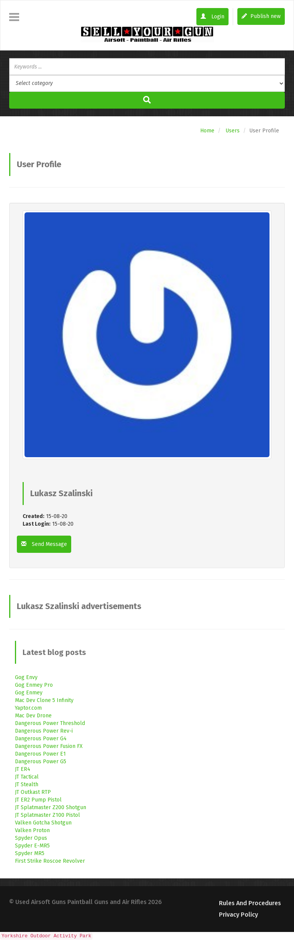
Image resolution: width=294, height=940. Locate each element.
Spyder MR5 (29, 853)
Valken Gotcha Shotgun (43, 822)
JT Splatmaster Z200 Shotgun (50, 807)
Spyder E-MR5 (32, 845)
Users (232, 130)
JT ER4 (22, 769)
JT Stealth (26, 784)
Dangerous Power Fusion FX (49, 746)
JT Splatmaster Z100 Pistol (47, 815)
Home (207, 130)
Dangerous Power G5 (40, 761)
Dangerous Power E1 (40, 754)
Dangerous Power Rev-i (44, 731)
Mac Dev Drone (33, 715)
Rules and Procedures (250, 903)
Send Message (44, 544)
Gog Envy (26, 677)
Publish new (261, 16)
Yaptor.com (28, 708)
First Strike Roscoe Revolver (50, 861)
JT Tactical (27, 777)
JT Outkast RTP (33, 792)
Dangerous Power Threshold (50, 723)
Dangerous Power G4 (41, 738)
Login (212, 16)
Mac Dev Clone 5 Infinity (44, 700)
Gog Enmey (28, 692)
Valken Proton (32, 830)
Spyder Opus (31, 838)
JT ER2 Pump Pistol (38, 800)
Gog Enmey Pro (34, 685)
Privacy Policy (238, 914)
